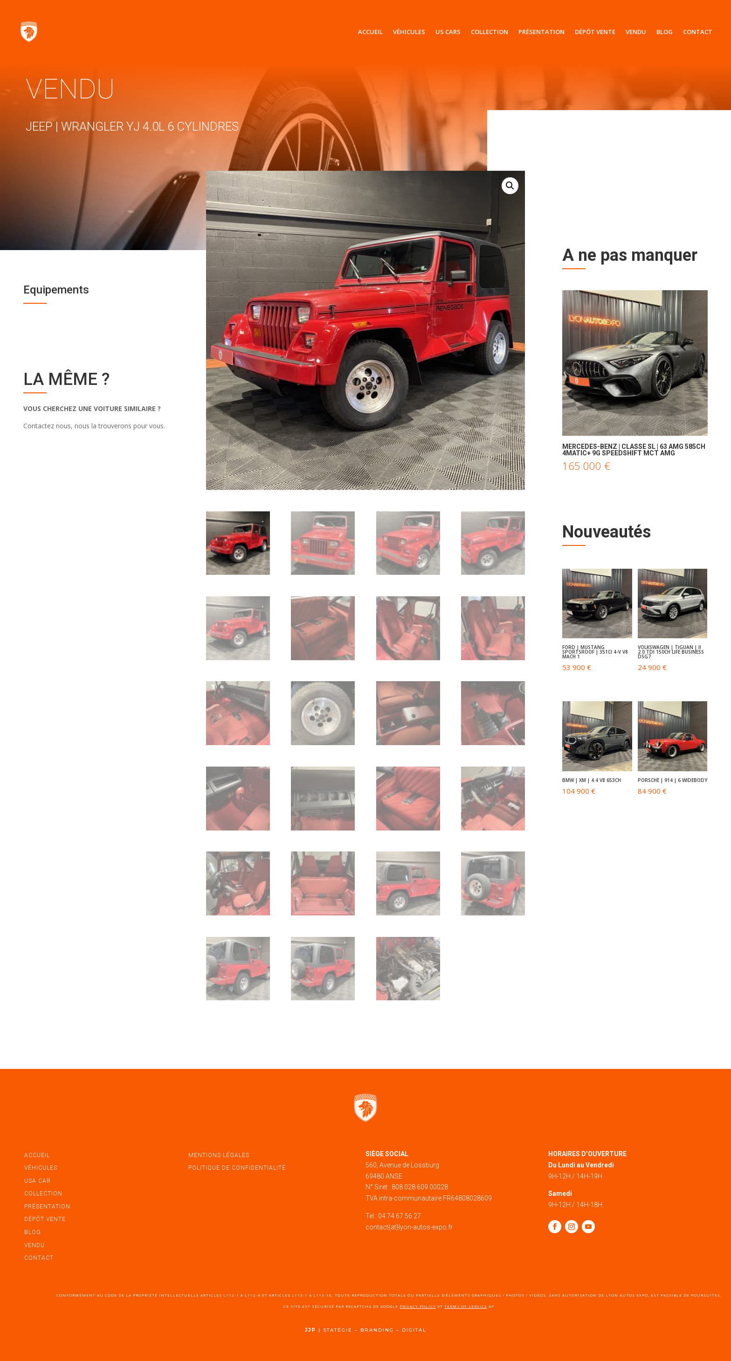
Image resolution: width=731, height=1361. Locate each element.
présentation (47, 1206)
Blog (664, 32)
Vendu (636, 32)
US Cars (448, 32)
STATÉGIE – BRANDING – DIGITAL (375, 1330)
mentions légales (218, 1155)
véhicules (40, 1168)
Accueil (370, 32)
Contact (697, 32)
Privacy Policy (418, 1306)
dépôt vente (45, 1219)
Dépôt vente (595, 32)
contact (39, 1258)
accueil (37, 1155)
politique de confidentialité (237, 1168)
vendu (34, 1245)
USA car (37, 1181)
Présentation (541, 32)
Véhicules (409, 32)
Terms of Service (465, 1306)
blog (32, 1232)
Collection (489, 32)
